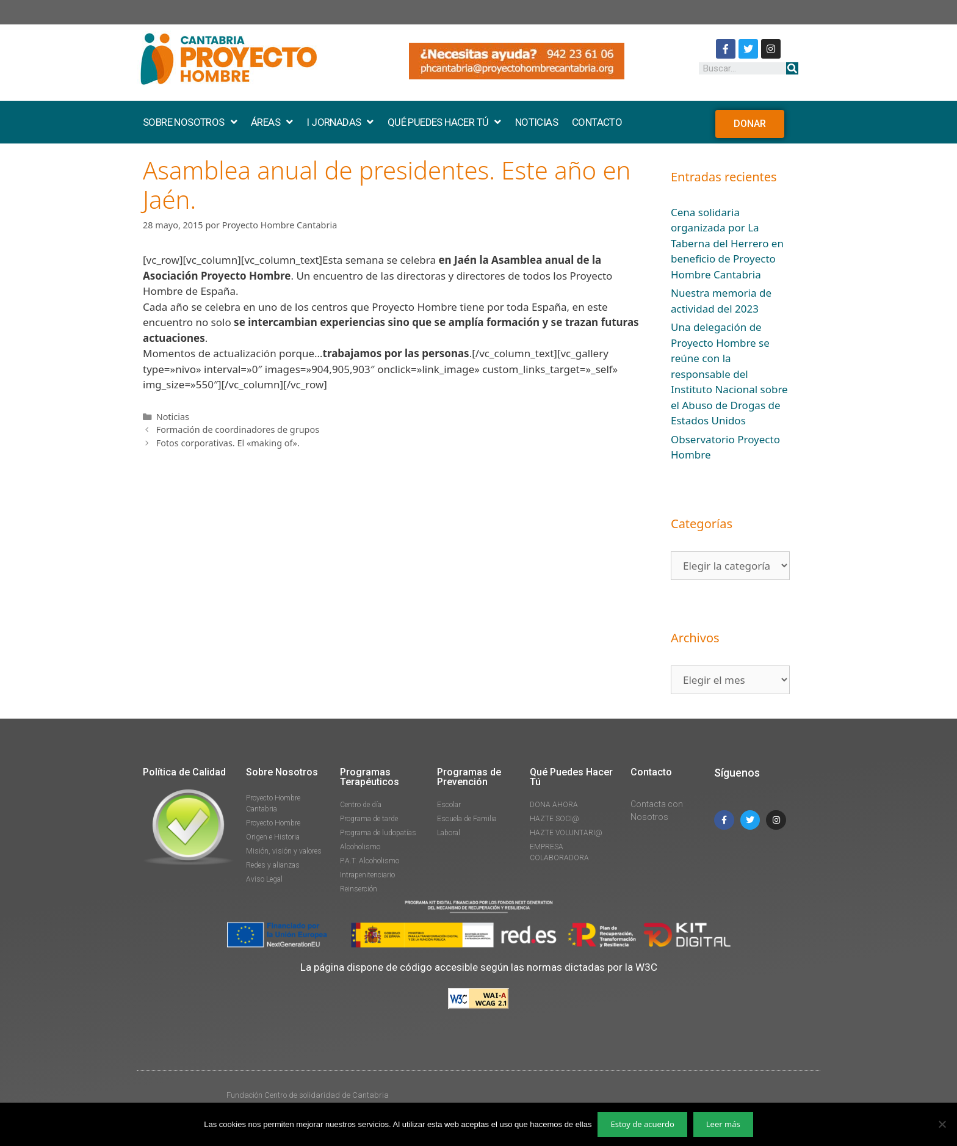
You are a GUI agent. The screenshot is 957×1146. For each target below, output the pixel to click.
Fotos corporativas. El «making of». (228, 443)
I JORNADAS (339, 122)
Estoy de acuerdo (642, 1124)
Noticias (172, 416)
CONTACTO (597, 122)
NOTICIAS (536, 122)
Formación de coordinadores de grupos (238, 429)
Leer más (723, 1124)
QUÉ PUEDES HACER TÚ (444, 122)
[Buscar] (792, 68)
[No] (942, 1124)
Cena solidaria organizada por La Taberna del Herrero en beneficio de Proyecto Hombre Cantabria (727, 243)
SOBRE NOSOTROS (190, 122)
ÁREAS (271, 122)
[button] (749, 124)
